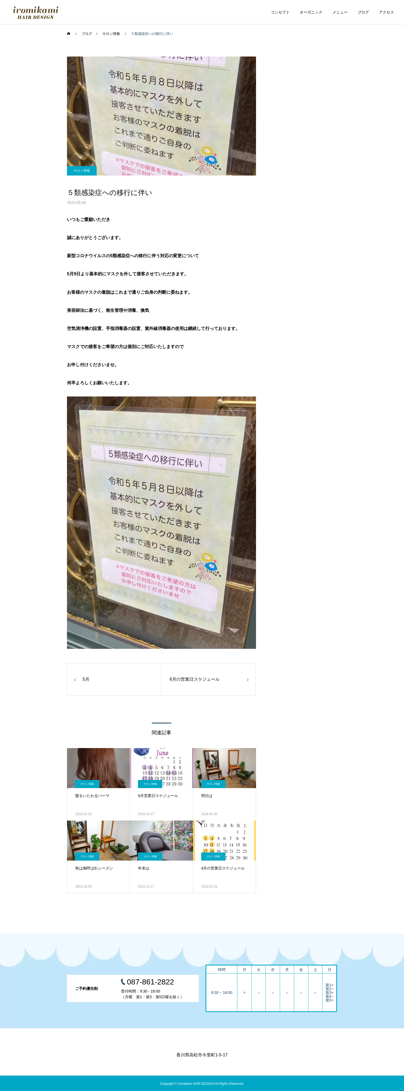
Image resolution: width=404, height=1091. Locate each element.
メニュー (340, 12)
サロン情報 (82, 171)
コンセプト (280, 12)
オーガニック (311, 12)
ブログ (363, 12)
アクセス (386, 12)
